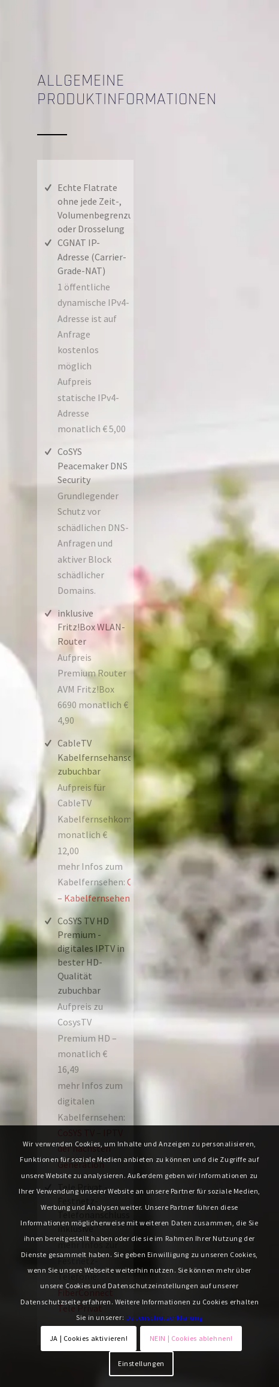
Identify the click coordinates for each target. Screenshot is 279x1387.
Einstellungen (141, 1363)
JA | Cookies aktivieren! (89, 1338)
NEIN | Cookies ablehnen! (191, 1338)
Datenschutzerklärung (164, 1317)
